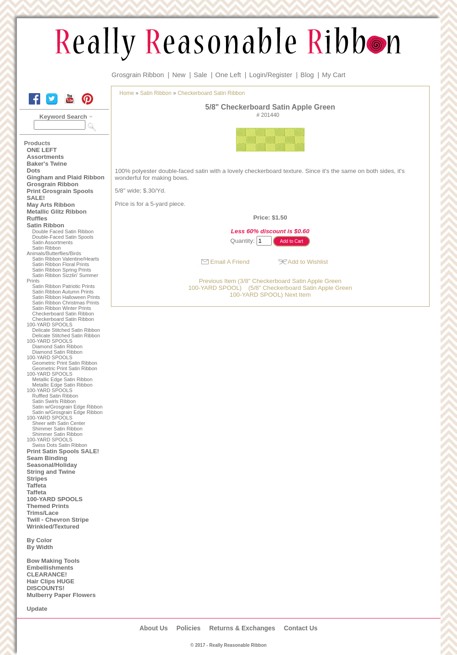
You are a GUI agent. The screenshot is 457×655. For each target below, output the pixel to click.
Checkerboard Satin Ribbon (63, 313)
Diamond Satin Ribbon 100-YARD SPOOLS (55, 354)
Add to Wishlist (308, 261)
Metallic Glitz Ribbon (57, 211)
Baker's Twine (47, 163)
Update (37, 608)
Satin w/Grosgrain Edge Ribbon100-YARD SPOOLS (65, 414)
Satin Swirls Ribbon (54, 401)
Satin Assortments (52, 242)
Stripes (37, 478)
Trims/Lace (43, 512)
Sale (200, 75)
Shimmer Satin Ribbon (57, 428)
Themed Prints (48, 506)
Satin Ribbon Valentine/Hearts (66, 259)
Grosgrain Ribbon (137, 75)
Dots (34, 170)
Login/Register (271, 75)
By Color (40, 540)
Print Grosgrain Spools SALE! (60, 194)
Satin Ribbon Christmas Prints (66, 302)
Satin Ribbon (45, 225)
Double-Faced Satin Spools (63, 237)
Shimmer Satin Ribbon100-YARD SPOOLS (55, 436)
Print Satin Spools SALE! (63, 451)
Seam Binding (47, 458)
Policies (188, 628)
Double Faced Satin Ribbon (63, 231)
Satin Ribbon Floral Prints (60, 264)
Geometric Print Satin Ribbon (64, 363)
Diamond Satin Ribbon (57, 346)
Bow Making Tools (53, 560)
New (178, 75)
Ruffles (37, 218)
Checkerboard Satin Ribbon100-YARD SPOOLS (60, 321)
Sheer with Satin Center (58, 423)
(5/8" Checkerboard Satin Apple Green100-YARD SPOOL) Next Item (291, 291)
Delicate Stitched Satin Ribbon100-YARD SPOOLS (63, 338)
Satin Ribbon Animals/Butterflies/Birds (54, 250)
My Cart (333, 75)
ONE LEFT (42, 150)
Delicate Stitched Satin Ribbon (66, 330)
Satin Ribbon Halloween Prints (66, 297)
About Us (153, 628)
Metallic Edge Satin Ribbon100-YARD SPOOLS (60, 387)
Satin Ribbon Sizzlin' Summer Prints (63, 277)
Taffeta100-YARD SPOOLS (55, 496)
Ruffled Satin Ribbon (55, 395)
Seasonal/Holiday (52, 464)
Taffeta (37, 485)
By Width (40, 547)
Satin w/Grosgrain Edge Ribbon (67, 406)
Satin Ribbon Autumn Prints (63, 291)
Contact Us (301, 628)
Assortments (45, 156)
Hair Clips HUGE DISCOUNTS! (50, 585)
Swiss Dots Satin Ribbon (59, 445)
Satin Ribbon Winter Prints (61, 308)
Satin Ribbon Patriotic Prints (63, 286)
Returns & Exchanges (242, 628)
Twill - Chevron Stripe (58, 519)
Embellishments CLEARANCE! (50, 571)
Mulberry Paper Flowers (61, 595)
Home (127, 93)
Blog (307, 75)
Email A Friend (229, 261)
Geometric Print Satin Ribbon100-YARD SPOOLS (62, 371)
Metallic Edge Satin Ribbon (62, 379)
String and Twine (51, 471)
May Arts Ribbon (51, 204)
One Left (228, 75)
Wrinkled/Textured (53, 526)
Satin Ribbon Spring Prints (61, 269)
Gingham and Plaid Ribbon (66, 177)
